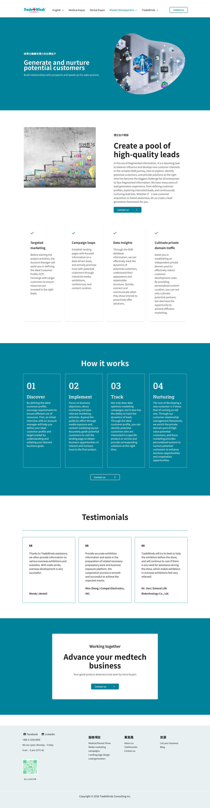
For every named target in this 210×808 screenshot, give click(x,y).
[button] (179, 7)
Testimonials (130, 747)
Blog (162, 747)
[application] (62, 6)
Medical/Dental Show (99, 743)
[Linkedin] (48, 734)
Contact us (129, 750)
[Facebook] (30, 734)
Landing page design (99, 754)
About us (128, 743)
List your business (169, 743)
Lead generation (96, 758)
